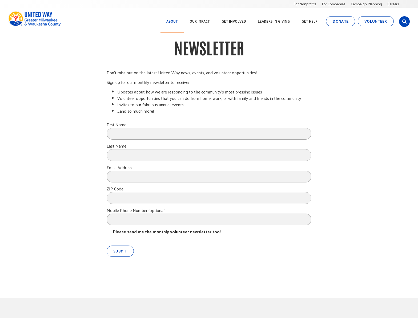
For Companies (333, 4)
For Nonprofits (305, 4)
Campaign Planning (366, 4)
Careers (393, 4)
